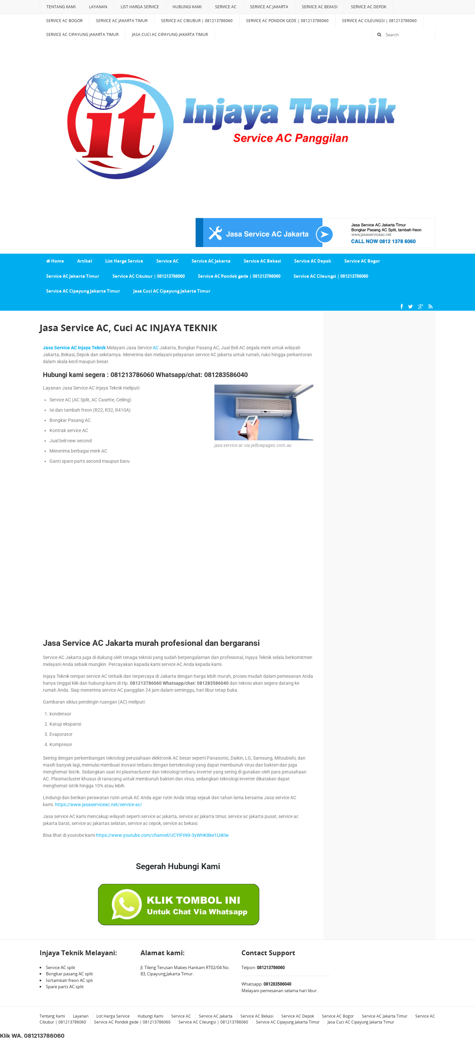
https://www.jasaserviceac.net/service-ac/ (98, 804)
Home (55, 261)
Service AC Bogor (64, 20)
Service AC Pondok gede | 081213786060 (287, 20)
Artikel (84, 261)
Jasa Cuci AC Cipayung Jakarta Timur (170, 34)
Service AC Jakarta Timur (121, 20)
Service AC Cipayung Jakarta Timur (82, 34)
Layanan (98, 7)
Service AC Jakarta (269, 7)
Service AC (226, 7)
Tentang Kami (61, 7)
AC (156, 347)
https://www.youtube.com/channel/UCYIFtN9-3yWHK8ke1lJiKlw (162, 835)
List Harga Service (140, 7)
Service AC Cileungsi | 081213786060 (379, 20)
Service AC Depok (368, 7)
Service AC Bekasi (319, 7)
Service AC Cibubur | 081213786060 (197, 20)
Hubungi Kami (187, 7)
